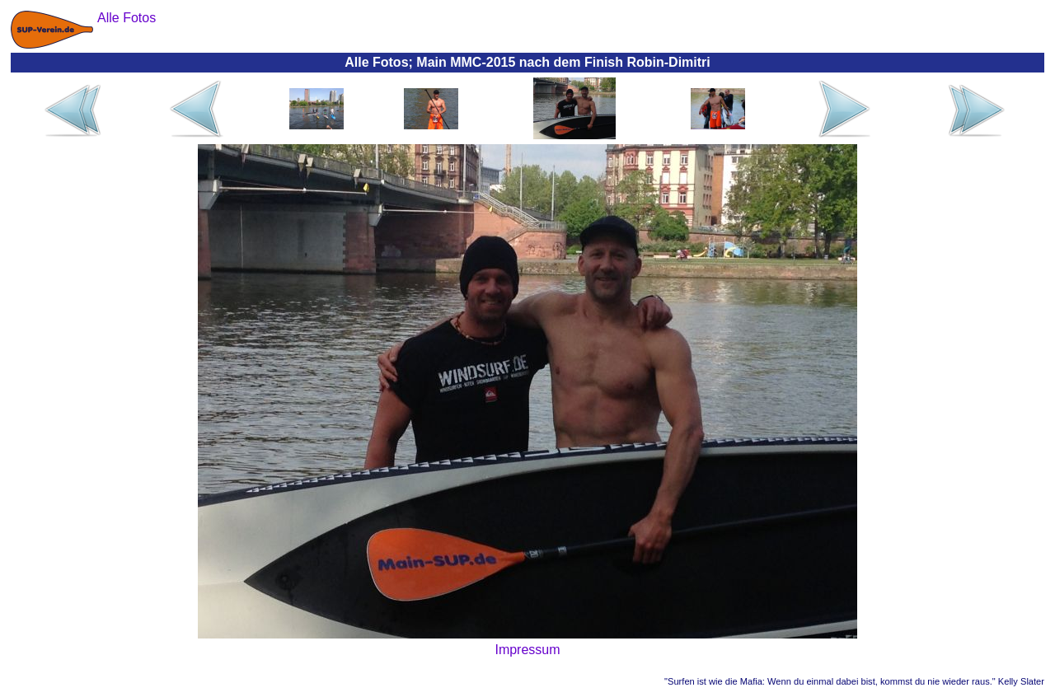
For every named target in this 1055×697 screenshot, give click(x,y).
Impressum (527, 650)
